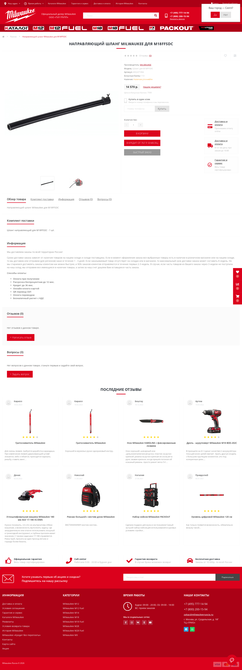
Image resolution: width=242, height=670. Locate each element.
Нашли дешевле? (152, 86)
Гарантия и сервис (79, 3)
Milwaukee (145, 64)
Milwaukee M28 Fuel (73, 630)
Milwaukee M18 (71, 617)
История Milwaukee (124, 3)
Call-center (80, 559)
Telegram (186, 629)
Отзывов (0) (86, 199)
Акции (5, 648)
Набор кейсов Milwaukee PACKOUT (151, 516)
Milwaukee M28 (71, 626)
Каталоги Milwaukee (57, 3)
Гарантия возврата (146, 559)
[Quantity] (133, 125)
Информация (66, 199)
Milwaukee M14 (71, 612)
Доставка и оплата (102, 3)
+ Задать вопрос (20, 374)
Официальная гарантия (28, 559)
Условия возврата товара (15, 626)
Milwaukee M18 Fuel (73, 621)
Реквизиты (8, 621)
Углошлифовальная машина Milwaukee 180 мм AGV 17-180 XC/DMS (30, 518)
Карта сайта (8, 644)
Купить (162, 108)
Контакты (142, 3)
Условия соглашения (13, 608)
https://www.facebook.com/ (125, 622)
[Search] (155, 16)
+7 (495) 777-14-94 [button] (195, 604)
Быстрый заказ (143, 151)
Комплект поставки (42, 199)
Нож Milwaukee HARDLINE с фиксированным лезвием (151, 444)
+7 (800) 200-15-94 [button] (195, 609)
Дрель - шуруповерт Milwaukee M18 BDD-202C (212, 442)
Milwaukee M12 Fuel (73, 608)
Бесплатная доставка (207, 559)
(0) (150, 55)
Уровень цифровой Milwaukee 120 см (211, 516)
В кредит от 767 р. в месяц (143, 142)
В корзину (143, 133)
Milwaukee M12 (71, 603)
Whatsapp (192, 629)
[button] (237, 298)
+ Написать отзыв (20, 337)
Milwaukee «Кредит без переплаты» (21, 635)
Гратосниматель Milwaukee (30, 442)
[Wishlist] (225, 55)
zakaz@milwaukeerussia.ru (198, 614)
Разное (13, 36)
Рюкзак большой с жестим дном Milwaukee (91, 516)
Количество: (130, 119)
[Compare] (235, 55)
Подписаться (228, 577)
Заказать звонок (177, 19)
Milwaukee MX (70, 635)
